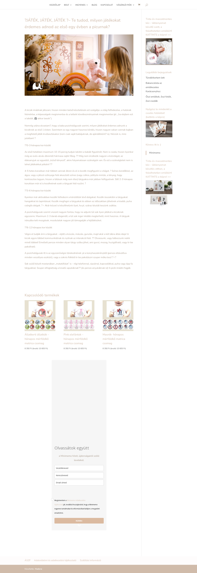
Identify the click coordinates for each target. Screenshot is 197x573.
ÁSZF (28, 560)
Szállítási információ (90, 560)
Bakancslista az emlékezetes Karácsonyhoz (154, 87)
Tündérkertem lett (155, 77)
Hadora (38, 569)
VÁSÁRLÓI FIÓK (124, 5)
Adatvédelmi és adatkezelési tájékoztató (55, 560)
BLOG (94, 5)
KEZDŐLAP (55, 5)
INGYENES (80, 5)
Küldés (79, 520)
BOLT (66, 5)
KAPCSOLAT (107, 5)
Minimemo (154, 152)
